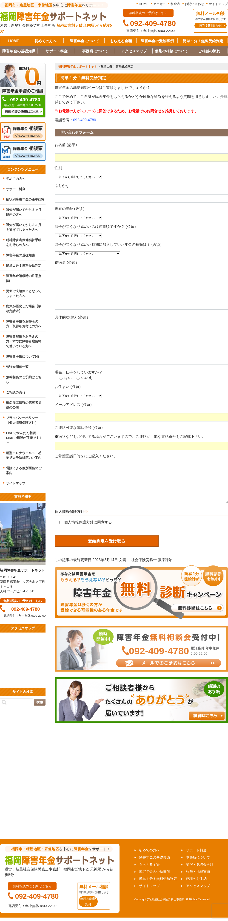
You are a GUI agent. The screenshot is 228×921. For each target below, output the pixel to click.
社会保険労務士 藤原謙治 (151, 560)
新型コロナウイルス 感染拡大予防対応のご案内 (23, 455)
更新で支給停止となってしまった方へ (23, 293)
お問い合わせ (194, 4)
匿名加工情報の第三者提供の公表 (23, 405)
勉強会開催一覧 (17, 367)
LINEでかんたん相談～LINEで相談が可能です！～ (24, 437)
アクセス (159, 4)
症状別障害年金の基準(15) (25, 199)
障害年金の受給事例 (157, 41)
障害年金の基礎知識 (18, 51)
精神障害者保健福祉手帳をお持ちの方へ (23, 242)
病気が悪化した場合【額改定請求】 (23, 308)
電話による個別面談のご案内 (23, 470)
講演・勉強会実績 (200, 864)
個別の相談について (171, 51)
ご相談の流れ (209, 51)
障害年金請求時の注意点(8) (23, 278)
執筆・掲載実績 (198, 871)
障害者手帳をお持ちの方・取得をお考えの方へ (23, 323)
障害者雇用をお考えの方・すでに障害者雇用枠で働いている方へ (23, 341)
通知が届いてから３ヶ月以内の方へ (23, 212)
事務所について (95, 51)
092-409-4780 (84, 120)
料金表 (175, 4)
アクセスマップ (134, 51)
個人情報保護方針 (69, 512)
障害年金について (84, 41)
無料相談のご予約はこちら (23, 379)
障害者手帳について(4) (22, 356)
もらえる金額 (121, 41)
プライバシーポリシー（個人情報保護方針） (22, 420)
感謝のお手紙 (196, 879)
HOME (143, 4)
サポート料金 (57, 51)
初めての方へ (45, 41)
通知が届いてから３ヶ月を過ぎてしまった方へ (23, 227)
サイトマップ (218, 4)
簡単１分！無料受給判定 (203, 41)
